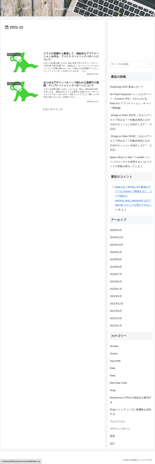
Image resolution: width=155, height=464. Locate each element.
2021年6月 (116, 311)
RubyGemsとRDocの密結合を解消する (130, 400)
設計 (112, 443)
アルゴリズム (117, 421)
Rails (112, 368)
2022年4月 (116, 296)
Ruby (113, 390)
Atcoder (114, 346)
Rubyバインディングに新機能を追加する (130, 411)
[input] (131, 64)
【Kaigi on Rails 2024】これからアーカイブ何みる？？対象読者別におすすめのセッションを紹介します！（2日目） (131, 122)
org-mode (115, 360)
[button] (149, 64)
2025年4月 (116, 230)
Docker (114, 353)
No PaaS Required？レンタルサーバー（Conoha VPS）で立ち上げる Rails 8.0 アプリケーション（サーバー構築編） (130, 101)
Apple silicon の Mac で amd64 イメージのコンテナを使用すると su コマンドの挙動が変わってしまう (131, 162)
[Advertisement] (52, 39)
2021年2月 (116, 325)
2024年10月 (116, 244)
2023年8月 (116, 266)
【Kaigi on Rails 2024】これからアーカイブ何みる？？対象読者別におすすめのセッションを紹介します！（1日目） (131, 143)
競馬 (112, 436)
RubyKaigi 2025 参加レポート (127, 86)
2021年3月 (116, 318)
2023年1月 (116, 288)
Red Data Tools (118, 382)
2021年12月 (116, 303)
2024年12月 (116, 237)
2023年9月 (116, 259)
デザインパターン (120, 428)
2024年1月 (116, 252)
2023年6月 (116, 281)
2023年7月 (116, 274)
